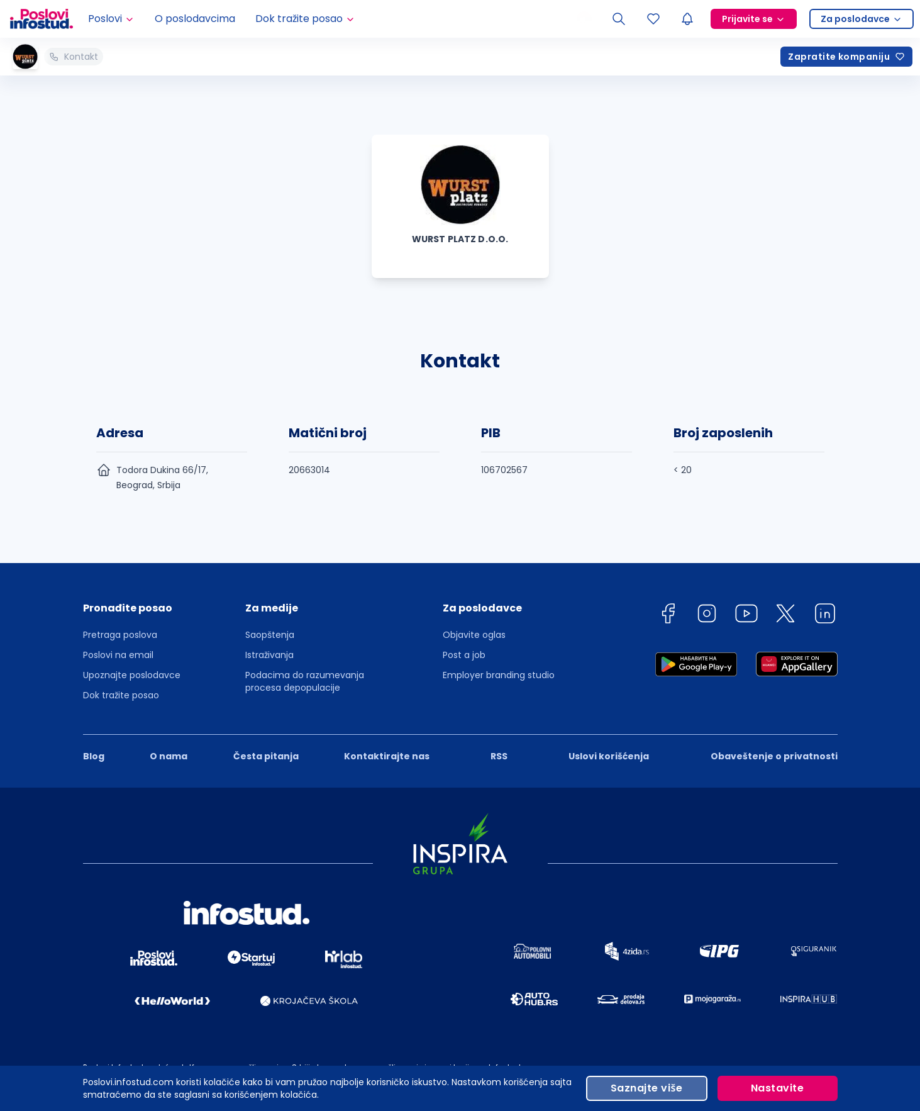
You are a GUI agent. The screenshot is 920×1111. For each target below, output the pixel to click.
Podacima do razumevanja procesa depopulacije (304, 681)
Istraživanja (269, 655)
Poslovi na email (118, 655)
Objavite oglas (474, 634)
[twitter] (785, 615)
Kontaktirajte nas (387, 756)
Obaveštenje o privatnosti (774, 756)
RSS (498, 756)
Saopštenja (269, 634)
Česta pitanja (266, 756)
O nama (168, 756)
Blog (93, 756)
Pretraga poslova (120, 634)
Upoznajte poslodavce (131, 675)
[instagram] (706, 615)
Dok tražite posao (121, 695)
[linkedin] (825, 615)
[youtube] (746, 615)
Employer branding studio (499, 675)
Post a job (464, 655)
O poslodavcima (195, 18)
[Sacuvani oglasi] (653, 19)
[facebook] (667, 615)
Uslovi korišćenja (608, 756)
